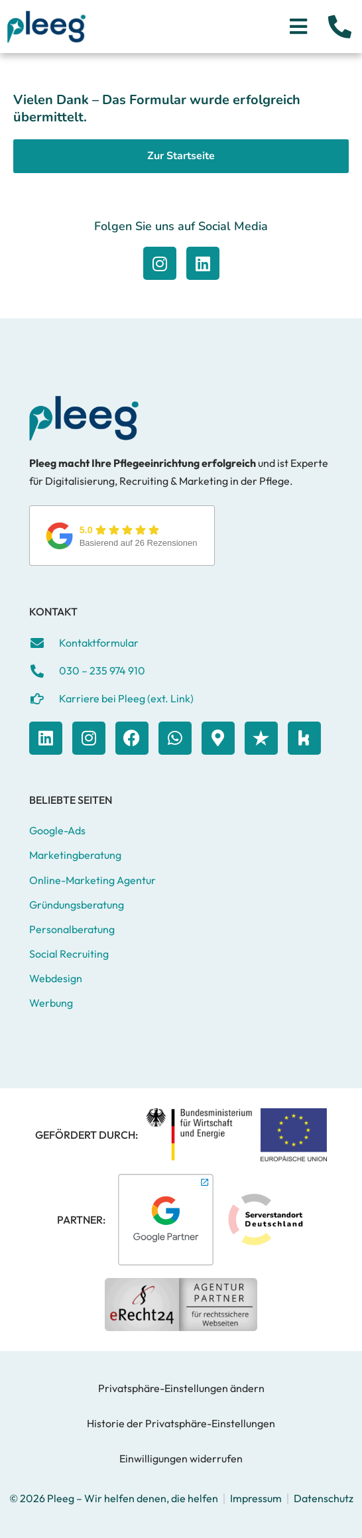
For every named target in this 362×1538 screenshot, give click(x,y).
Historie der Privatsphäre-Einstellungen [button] (181, 1423)
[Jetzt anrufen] (339, 26)
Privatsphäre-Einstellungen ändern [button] (181, 1388)
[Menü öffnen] (298, 26)
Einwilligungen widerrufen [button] (181, 1458)
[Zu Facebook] (159, 263)
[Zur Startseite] (46, 26)
